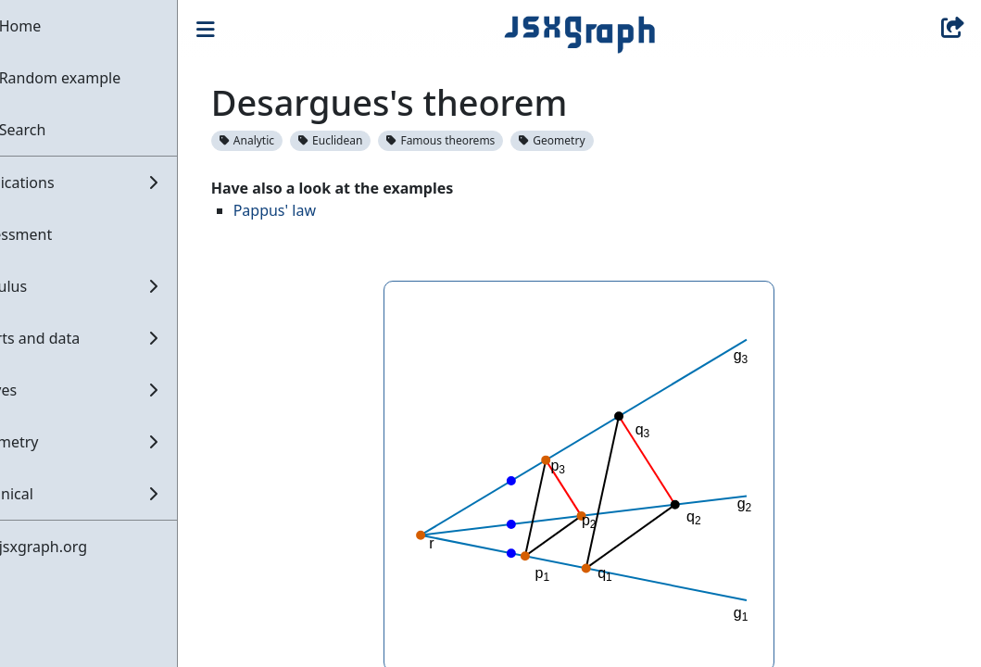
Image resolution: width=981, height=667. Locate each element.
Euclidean (376, 140)
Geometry (598, 140)
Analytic (292, 140)
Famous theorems (487, 140)
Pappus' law (320, 210)
